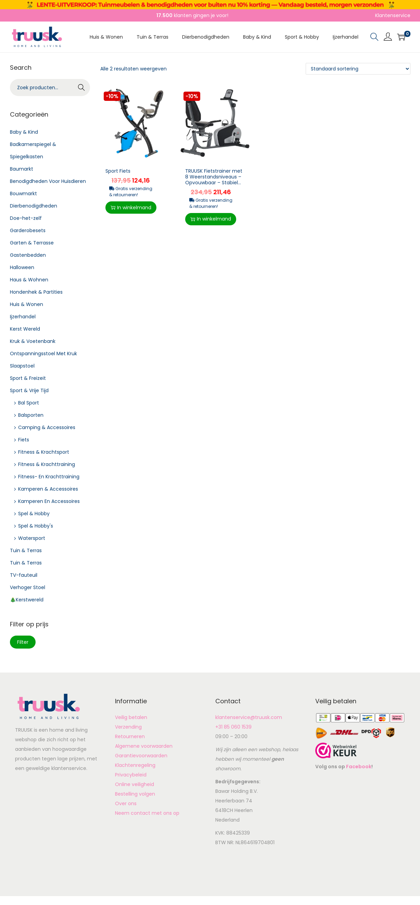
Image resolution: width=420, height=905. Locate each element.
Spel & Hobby (34, 513)
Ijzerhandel (23, 316)
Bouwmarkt (23, 193)
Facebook (358, 766)
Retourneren (130, 736)
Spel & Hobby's (35, 525)
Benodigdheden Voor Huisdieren (48, 181)
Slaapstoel (22, 365)
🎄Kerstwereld (26, 599)
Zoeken (81, 88)
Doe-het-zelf (26, 218)
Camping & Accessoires (46, 427)
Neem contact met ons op (147, 813)
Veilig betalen (131, 717)
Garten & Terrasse (32, 242)
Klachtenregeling (135, 765)
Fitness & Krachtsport (43, 452)
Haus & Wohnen (29, 279)
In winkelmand (131, 207)
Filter (22, 642)
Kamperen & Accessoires (48, 488)
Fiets (23, 439)
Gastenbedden (28, 255)
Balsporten (30, 415)
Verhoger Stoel (27, 587)
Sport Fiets (117, 171)
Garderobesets (28, 230)
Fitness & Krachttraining (46, 464)
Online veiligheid (134, 784)
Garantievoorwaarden (141, 755)
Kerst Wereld (25, 328)
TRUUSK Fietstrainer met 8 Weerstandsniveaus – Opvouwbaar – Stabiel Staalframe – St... (213, 179)
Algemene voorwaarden (144, 746)
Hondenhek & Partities (36, 292)
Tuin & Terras (26, 550)
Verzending (128, 726)
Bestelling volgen (135, 793)
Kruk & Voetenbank (32, 341)
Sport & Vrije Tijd (29, 390)
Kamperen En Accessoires (49, 501)
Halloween (22, 267)
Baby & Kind (24, 132)
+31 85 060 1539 (233, 726)
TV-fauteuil (23, 575)
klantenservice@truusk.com (248, 717)
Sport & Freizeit (28, 378)
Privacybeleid (131, 774)
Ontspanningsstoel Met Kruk (43, 353)
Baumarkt (21, 168)
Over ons (126, 803)
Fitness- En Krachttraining (48, 476)
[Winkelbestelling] (358, 68)
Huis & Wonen (26, 304)
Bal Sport (28, 402)
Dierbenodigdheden (33, 205)
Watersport (31, 538)
